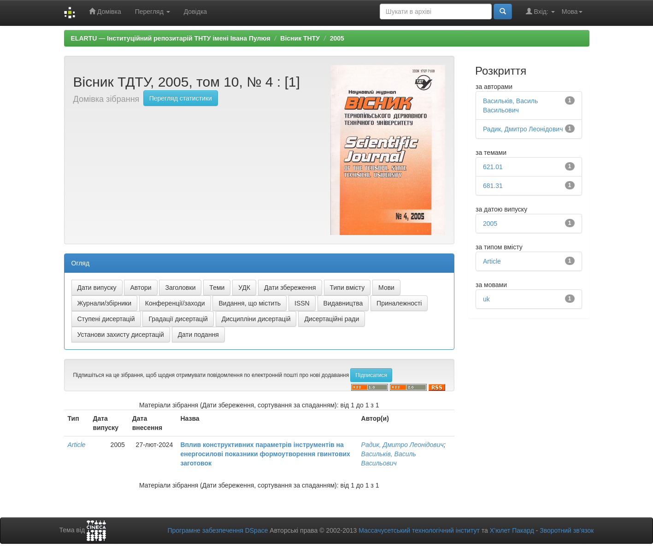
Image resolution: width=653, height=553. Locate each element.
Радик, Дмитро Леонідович (402, 444)
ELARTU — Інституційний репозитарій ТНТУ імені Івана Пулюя (171, 38)
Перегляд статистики (180, 98)
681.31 (493, 185)
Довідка (195, 11)
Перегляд (152, 11)
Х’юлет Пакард (512, 530)
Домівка (105, 11)
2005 (337, 38)
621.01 (493, 167)
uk (486, 299)
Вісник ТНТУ (300, 38)
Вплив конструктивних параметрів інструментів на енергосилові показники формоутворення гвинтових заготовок (265, 454)
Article (77, 444)
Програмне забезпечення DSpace (217, 530)
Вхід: (540, 11)
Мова (572, 11)
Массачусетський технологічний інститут (419, 530)
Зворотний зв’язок (567, 530)
